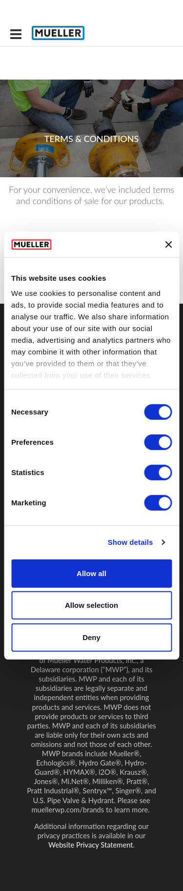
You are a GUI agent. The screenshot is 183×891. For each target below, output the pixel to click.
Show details (130, 542)
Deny (91, 637)
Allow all (91, 573)
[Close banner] (168, 244)
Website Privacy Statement (90, 844)
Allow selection (91, 605)
